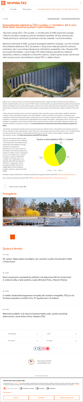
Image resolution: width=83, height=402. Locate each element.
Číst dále (77, 384)
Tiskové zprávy (26, 9)
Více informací (7, 392)
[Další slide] (12, 237)
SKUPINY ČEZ (16, 383)
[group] (41, 213)
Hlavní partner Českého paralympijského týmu (40, 362)
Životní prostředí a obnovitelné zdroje (70, 18)
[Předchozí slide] (7, 237)
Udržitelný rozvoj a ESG (53, 18)
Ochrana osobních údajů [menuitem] (41, 375)
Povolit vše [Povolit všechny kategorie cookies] (16, 397)
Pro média (13, 9)
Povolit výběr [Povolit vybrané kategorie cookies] (41, 397)
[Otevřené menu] (81, 3)
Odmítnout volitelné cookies (67, 397)
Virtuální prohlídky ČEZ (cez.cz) (67, 174)
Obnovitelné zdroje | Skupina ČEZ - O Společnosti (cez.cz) (49, 178)
